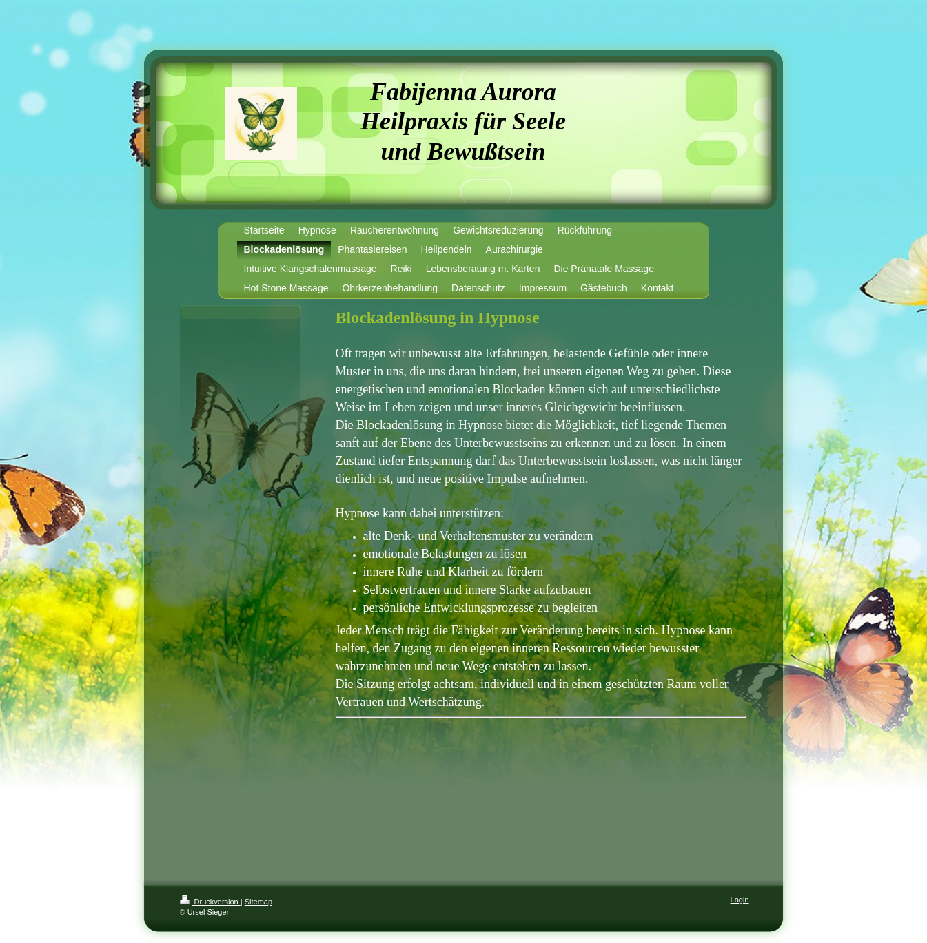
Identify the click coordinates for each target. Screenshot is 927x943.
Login (740, 899)
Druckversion (210, 902)
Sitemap (258, 902)
